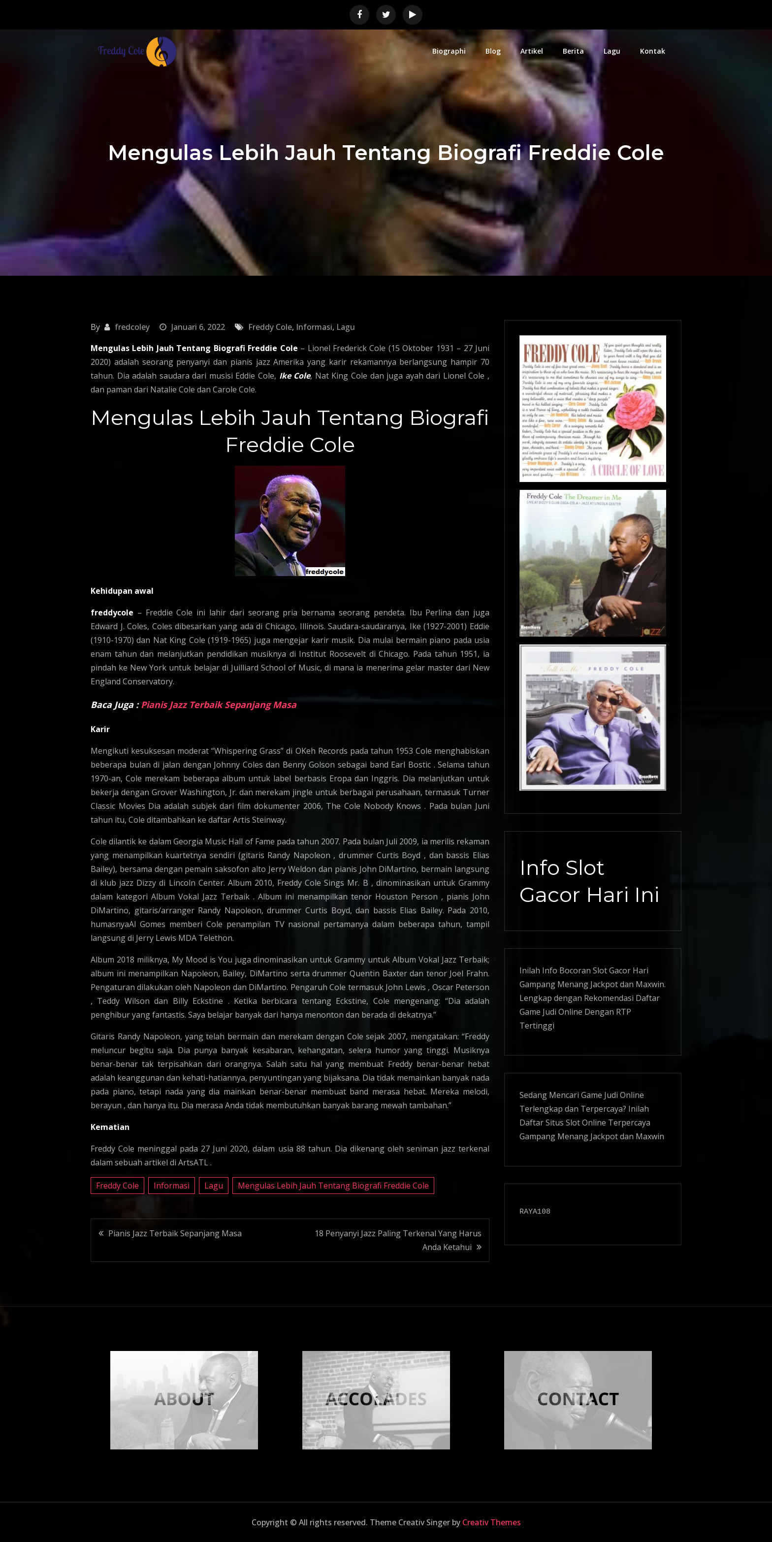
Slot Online (586, 1122)
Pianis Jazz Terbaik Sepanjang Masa (218, 704)
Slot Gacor (612, 970)
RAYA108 (534, 1212)
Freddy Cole (270, 326)
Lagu (612, 51)
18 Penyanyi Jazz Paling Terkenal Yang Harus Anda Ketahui (398, 1240)
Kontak (652, 51)
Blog (493, 51)
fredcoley (132, 326)
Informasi (314, 326)
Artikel (531, 51)
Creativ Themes (491, 1522)
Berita (573, 51)
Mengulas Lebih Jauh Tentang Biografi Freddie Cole (333, 1185)
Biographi (449, 51)
